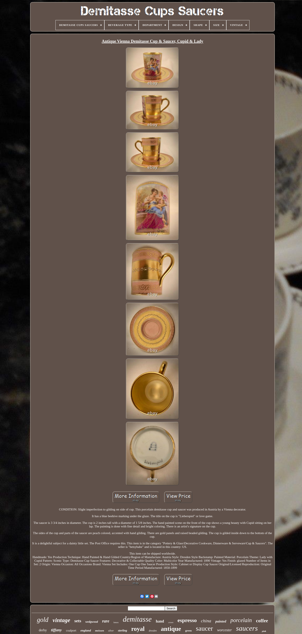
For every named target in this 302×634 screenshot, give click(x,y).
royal (138, 628)
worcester (224, 630)
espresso (187, 620)
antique (171, 628)
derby (43, 630)
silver (111, 630)
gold (42, 619)
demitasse (137, 619)
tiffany (56, 630)
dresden (153, 630)
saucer (204, 628)
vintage (61, 620)
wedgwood (91, 621)
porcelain (241, 620)
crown (170, 622)
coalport (71, 630)
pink (264, 631)
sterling (122, 630)
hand (160, 621)
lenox (116, 622)
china (206, 620)
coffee (262, 620)
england (86, 630)
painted (220, 621)
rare (105, 621)
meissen (99, 630)
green (188, 630)
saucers (247, 628)
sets (77, 620)
